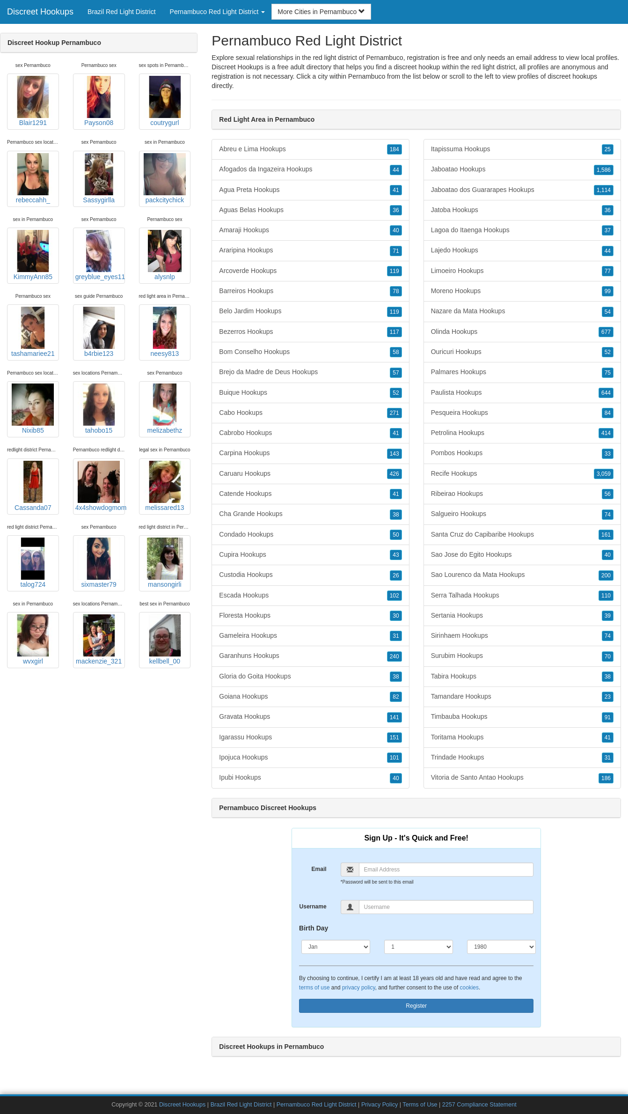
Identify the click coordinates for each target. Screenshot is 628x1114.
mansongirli (165, 563)
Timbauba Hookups (522, 717)
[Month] (335, 947)
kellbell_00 (165, 639)
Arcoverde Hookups (310, 271)
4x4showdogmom (100, 486)
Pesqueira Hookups (522, 413)
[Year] (501, 947)
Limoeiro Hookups (522, 271)
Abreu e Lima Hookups (310, 149)
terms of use (314, 987)
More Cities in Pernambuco (321, 11)
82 (396, 696)
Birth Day (313, 928)
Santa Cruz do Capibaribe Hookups (522, 535)
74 (608, 514)
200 (606, 575)
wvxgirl (33, 639)
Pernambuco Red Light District (317, 1104)
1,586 (604, 170)
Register (416, 1006)
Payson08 (99, 101)
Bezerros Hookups (310, 332)
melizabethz (165, 409)
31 (396, 636)
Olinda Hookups (522, 332)
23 (608, 696)
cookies (469, 987)
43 (396, 555)
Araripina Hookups (310, 250)
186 (606, 778)
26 (396, 575)
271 (394, 413)
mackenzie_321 (99, 639)
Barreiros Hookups (310, 291)
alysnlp (165, 255)
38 (396, 514)
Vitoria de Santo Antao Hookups (522, 778)
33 (608, 453)
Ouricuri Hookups (522, 352)
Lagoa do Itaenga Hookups (522, 230)
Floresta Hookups (310, 616)
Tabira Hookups (522, 676)
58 (396, 352)
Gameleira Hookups (310, 636)
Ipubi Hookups (310, 778)
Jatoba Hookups (522, 210)
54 (608, 312)
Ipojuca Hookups (310, 758)
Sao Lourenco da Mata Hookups (522, 575)
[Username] (446, 907)
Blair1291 (33, 101)
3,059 (604, 474)
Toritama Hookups (522, 737)
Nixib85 (33, 409)
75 (608, 372)
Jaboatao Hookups (522, 169)
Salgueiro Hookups (522, 514)
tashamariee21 (33, 332)
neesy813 (165, 332)
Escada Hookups (310, 595)
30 (396, 615)
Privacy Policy (379, 1104)
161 (606, 534)
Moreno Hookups (522, 291)
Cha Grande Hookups (310, 514)
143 (394, 453)
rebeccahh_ (33, 178)
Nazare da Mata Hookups (522, 311)
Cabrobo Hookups (310, 433)
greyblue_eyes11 (100, 255)
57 (396, 372)
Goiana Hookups (310, 697)
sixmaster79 (99, 563)
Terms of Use (419, 1104)
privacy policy (358, 987)
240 (394, 656)
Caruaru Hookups (310, 474)
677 (606, 332)
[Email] (446, 870)
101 (394, 757)
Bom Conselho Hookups (310, 352)
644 (606, 393)
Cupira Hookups (310, 555)
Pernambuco (366, 76)
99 (608, 291)
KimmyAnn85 (33, 255)
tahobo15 (99, 409)
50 (396, 534)
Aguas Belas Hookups (310, 210)
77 (608, 271)
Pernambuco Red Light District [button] (217, 11)
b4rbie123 (99, 332)
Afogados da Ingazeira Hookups (310, 169)
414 (606, 433)
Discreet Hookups (40, 11)
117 (394, 332)
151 (394, 737)
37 (608, 230)
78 (396, 291)
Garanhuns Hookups (310, 656)
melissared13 (165, 486)
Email (319, 869)
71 (396, 251)
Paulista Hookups (522, 393)
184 (394, 149)
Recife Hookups (522, 474)
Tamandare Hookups (522, 697)
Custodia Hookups (310, 575)
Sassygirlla (99, 178)
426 (394, 474)
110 (606, 595)
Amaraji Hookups (310, 230)
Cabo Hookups (310, 413)
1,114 (604, 190)
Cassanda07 (33, 486)
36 (396, 210)
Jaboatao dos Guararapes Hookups (522, 190)
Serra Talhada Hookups (522, 595)
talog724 (33, 563)
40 (396, 230)
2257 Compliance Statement (479, 1104)
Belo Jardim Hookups (310, 311)
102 (394, 595)
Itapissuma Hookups (522, 149)
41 (396, 190)
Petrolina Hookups (522, 433)
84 (608, 413)
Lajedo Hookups (522, 250)
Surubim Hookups (522, 656)
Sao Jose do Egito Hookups (522, 555)
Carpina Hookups (310, 453)
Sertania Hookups (522, 616)
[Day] (418, 947)
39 (608, 615)
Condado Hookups (310, 535)
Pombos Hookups (522, 453)
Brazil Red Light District (122, 11)
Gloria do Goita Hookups (310, 676)
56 (608, 494)
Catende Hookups (310, 494)
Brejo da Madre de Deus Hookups (310, 372)
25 (608, 149)
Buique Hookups (310, 393)
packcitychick (165, 178)
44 (396, 170)
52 (396, 393)
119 (394, 271)
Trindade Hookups (522, 758)
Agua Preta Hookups (310, 190)
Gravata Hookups (310, 717)
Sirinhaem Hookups (522, 636)
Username (313, 906)
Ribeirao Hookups (522, 494)
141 (394, 717)
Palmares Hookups (522, 372)
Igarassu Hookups (310, 737)
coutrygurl (165, 101)
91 (608, 717)
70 (608, 656)
